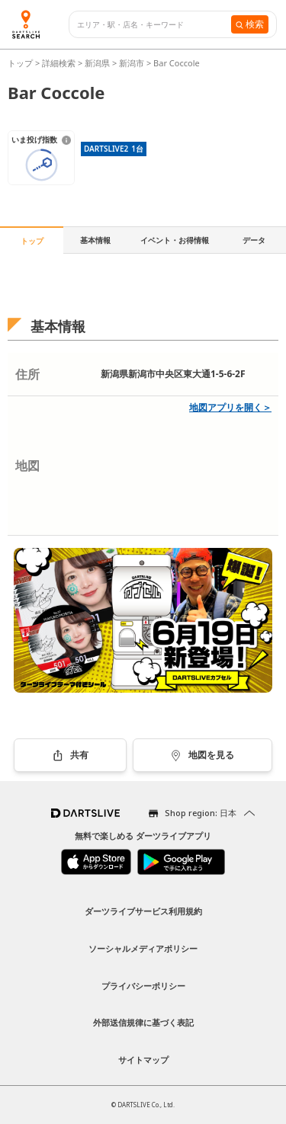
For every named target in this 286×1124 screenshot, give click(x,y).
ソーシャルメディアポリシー (143, 948)
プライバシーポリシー (143, 985)
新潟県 (97, 63)
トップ (21, 63)
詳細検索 (60, 63)
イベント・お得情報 (174, 240)
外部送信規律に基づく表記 (143, 1022)
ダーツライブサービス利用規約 (143, 911)
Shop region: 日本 (200, 812)
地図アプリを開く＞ (230, 407)
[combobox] (154, 25)
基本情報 (95, 240)
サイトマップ (143, 1059)
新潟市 (131, 63)
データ (254, 240)
